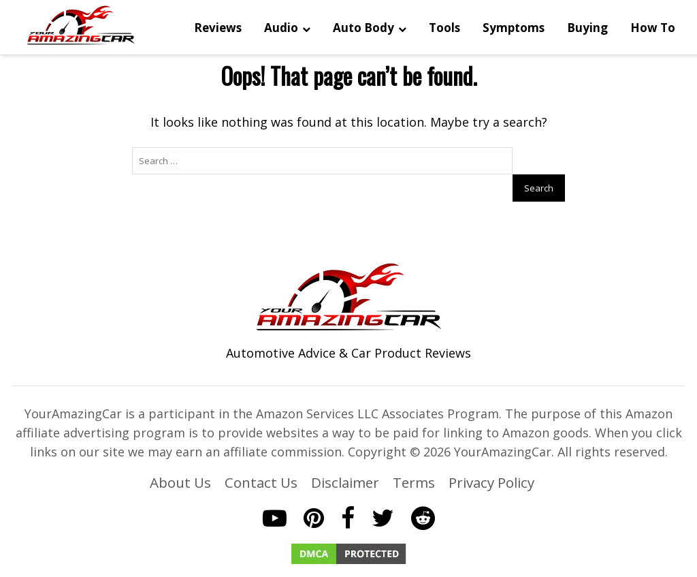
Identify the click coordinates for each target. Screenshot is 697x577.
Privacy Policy (491, 458)
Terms (414, 458)
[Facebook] (347, 494)
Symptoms (512, 29)
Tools (443, 29)
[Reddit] (423, 494)
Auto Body (362, 29)
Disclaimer (345, 458)
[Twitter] (383, 494)
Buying (586, 29)
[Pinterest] (314, 494)
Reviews (216, 29)
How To (651, 29)
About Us (180, 458)
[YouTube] (274, 494)
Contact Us (261, 458)
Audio (280, 29)
